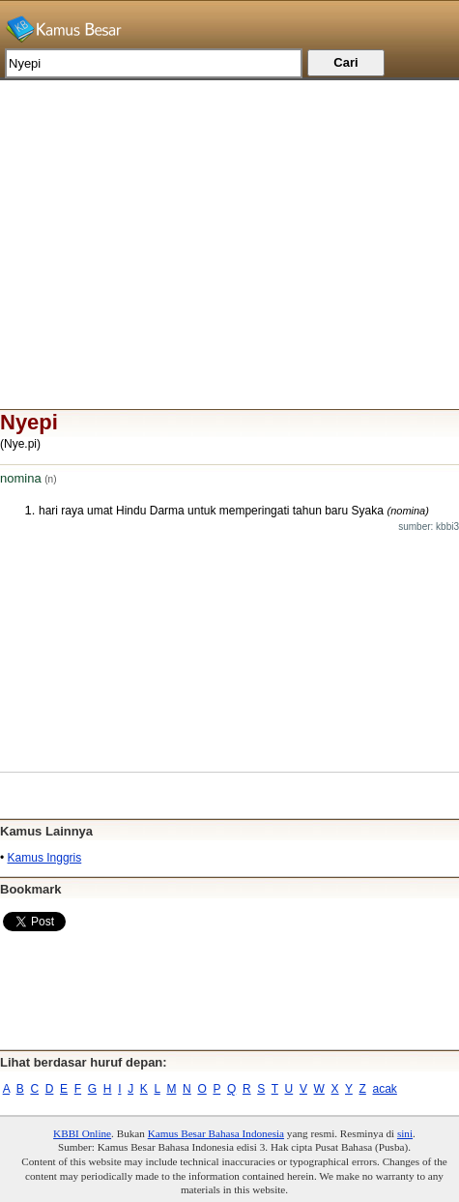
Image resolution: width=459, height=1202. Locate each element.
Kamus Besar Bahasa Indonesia (216, 1133)
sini (405, 1133)
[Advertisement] (229, 215)
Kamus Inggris (45, 858)
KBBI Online (82, 1133)
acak (385, 1089)
